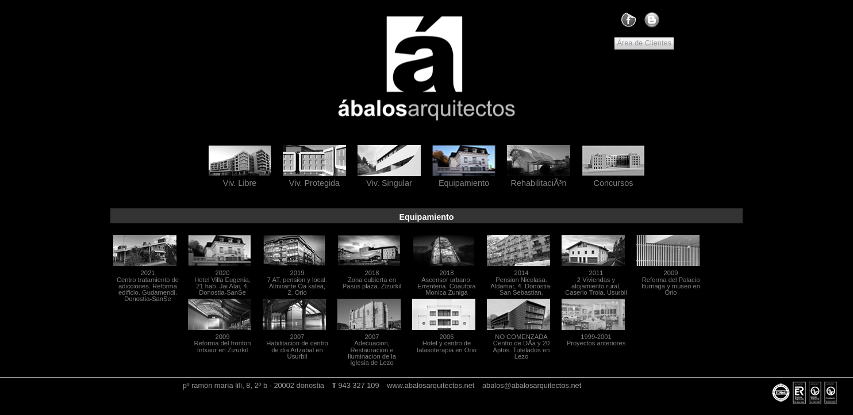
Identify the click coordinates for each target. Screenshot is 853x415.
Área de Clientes (644, 43)
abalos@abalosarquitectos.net (531, 385)
